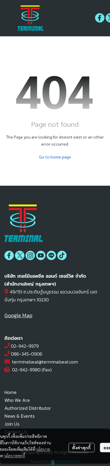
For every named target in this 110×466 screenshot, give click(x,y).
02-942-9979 (25, 345)
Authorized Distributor (27, 408)
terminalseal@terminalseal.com (45, 361)
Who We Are (17, 400)
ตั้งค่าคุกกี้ (81, 447)
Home (10, 392)
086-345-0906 (26, 353)
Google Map (18, 315)
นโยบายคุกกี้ (14, 455)
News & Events (19, 415)
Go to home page (55, 156)
